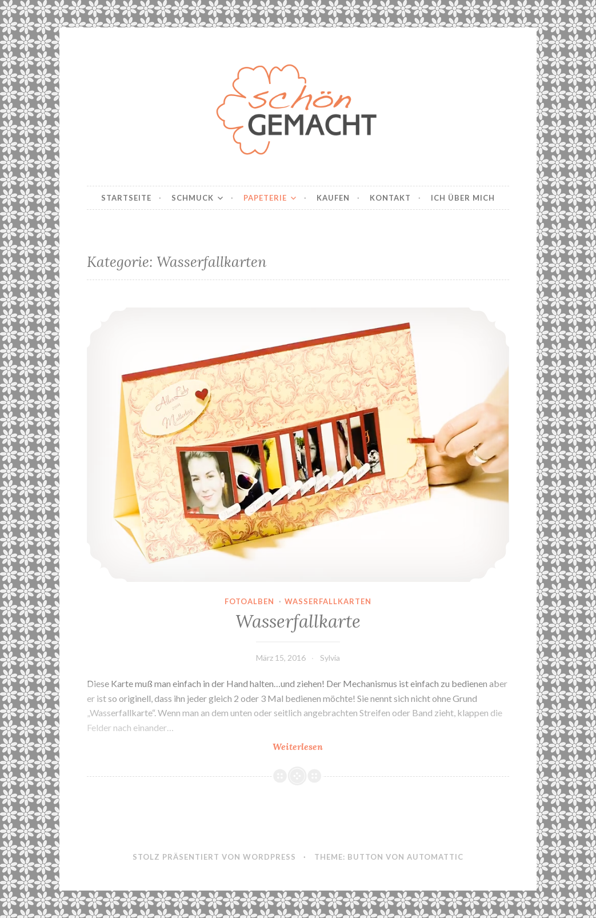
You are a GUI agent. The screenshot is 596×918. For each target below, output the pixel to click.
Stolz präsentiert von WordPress (214, 856)
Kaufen (333, 197)
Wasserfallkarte (298, 621)
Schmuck (192, 197)
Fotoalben (249, 601)
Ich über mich (463, 197)
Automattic (435, 856)
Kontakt (390, 197)
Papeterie (265, 197)
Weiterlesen (331, 746)
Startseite (126, 197)
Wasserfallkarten (328, 601)
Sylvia (330, 657)
